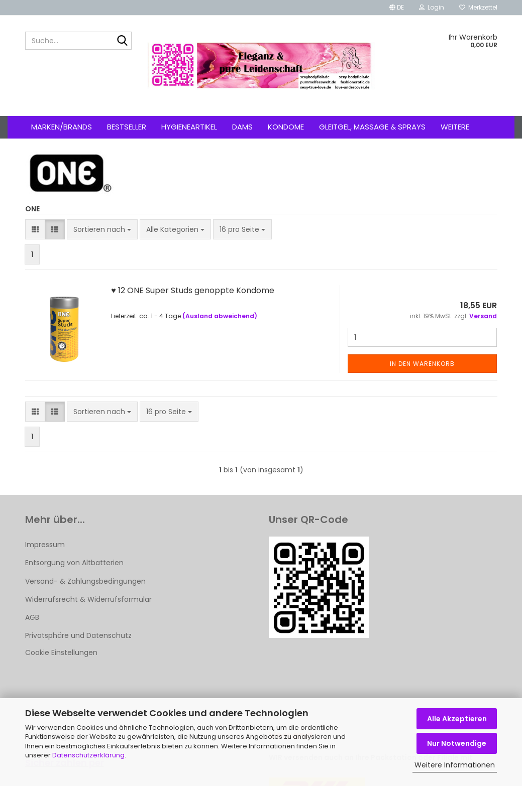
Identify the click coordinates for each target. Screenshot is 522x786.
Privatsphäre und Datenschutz (78, 635)
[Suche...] (122, 41)
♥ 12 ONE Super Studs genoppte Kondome (192, 290)
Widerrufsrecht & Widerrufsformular (88, 599)
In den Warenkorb (422, 363)
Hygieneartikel (189, 126)
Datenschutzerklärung (88, 755)
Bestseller (126, 126)
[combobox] (102, 229)
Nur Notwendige (456, 743)
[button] (396, 7)
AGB (32, 617)
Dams (242, 126)
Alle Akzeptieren (457, 719)
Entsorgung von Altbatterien (74, 563)
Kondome (286, 126)
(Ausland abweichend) (219, 316)
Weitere (455, 126)
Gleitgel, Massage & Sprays (372, 126)
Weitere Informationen (454, 765)
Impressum (45, 545)
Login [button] (431, 7)
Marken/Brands (61, 126)
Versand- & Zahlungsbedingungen (85, 581)
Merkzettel (478, 7)
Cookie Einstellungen (61, 652)
